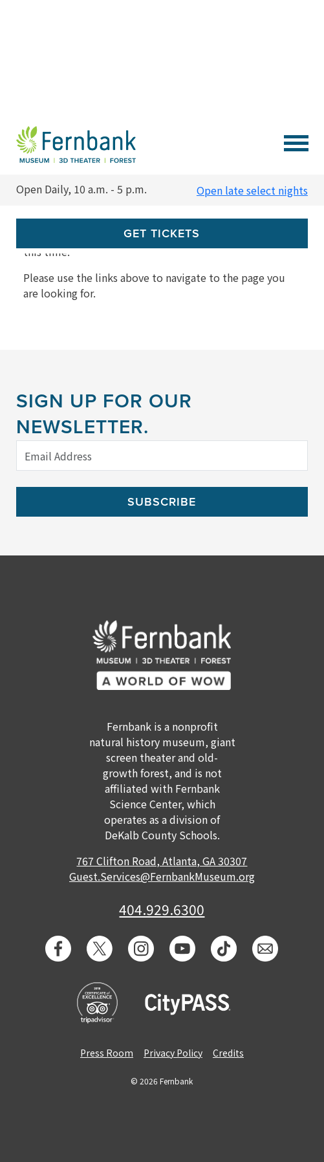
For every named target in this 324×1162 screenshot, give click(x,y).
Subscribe (161, 502)
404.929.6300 (161, 909)
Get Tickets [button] (162, 233)
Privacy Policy (173, 1052)
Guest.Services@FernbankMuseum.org (162, 876)
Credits (228, 1052)
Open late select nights (252, 190)
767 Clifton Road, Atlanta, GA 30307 (161, 860)
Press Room (106, 1052)
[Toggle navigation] (296, 141)
